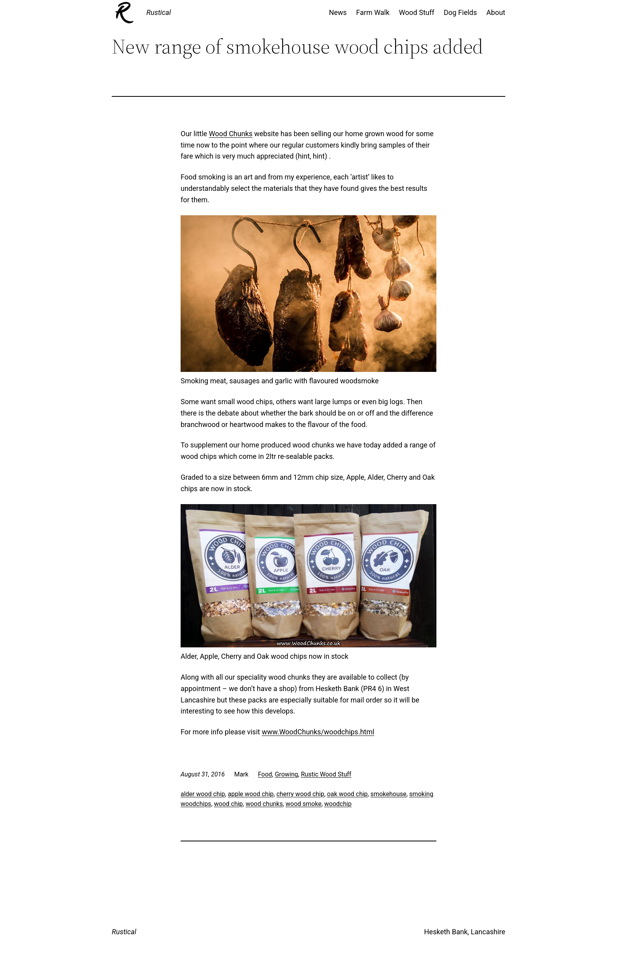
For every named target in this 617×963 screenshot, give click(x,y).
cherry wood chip (300, 794)
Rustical (158, 12)
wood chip (228, 804)
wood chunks (264, 804)
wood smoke (303, 804)
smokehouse (388, 794)
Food (265, 774)
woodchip (337, 804)
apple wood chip (250, 794)
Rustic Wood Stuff (326, 774)
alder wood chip (203, 794)
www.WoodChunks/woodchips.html (318, 732)
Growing (286, 774)
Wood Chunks (231, 133)
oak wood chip (347, 794)
